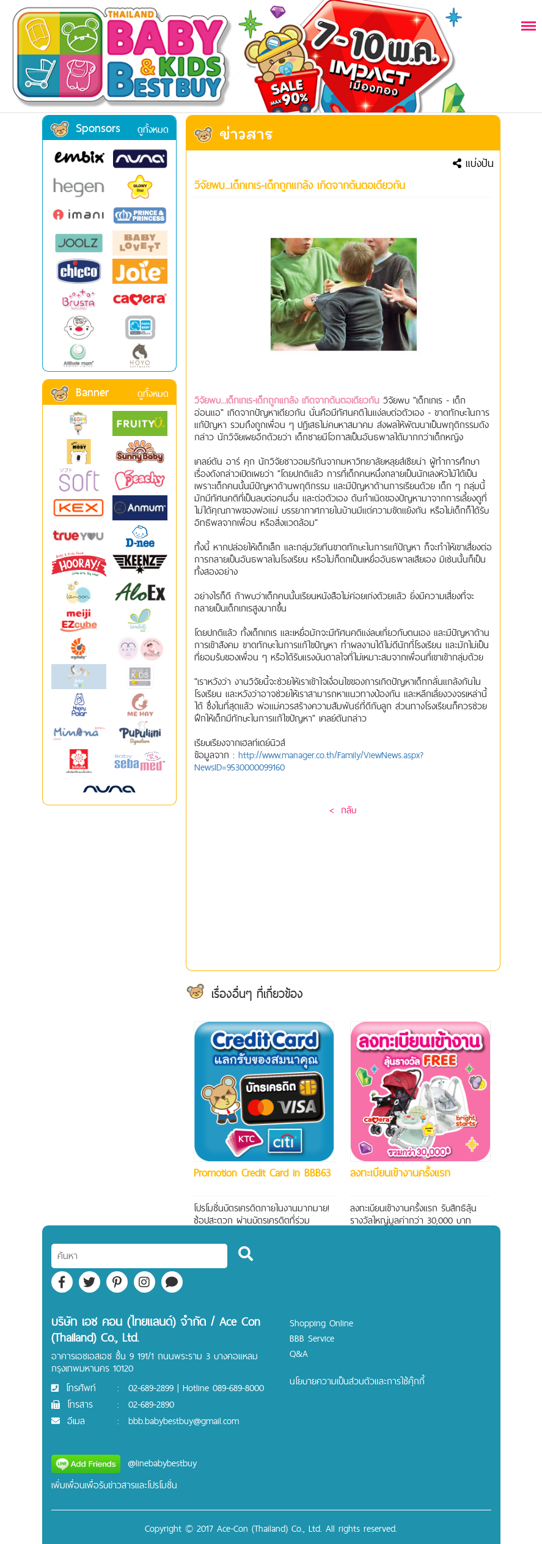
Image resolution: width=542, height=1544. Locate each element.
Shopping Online (321, 1323)
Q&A (299, 1353)
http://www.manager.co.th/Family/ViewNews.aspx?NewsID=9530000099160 (308, 761)
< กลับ (342, 810)
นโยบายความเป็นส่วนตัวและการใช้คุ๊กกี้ (357, 1381)
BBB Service (312, 1338)
